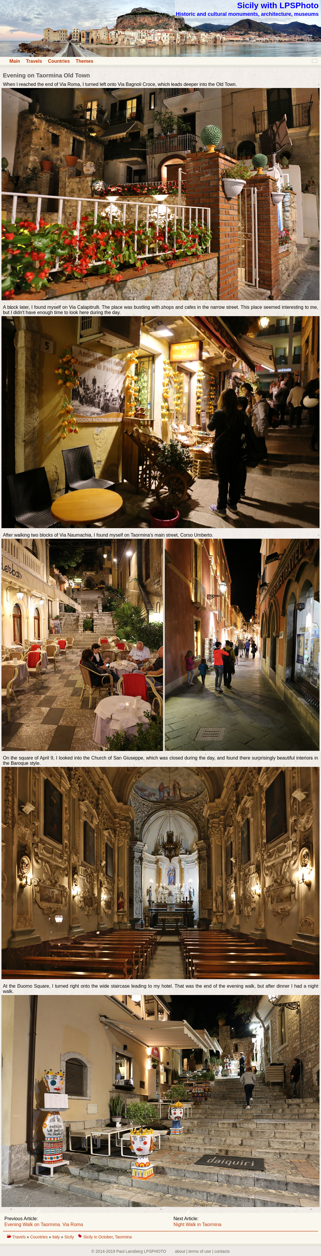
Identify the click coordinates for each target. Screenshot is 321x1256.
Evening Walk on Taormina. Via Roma (43, 1224)
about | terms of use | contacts (202, 1251)
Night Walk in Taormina (197, 1224)
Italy (56, 1237)
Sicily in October (97, 1237)
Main (14, 61)
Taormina (123, 1237)
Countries (59, 61)
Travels (34, 61)
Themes (84, 61)
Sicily (69, 1237)
